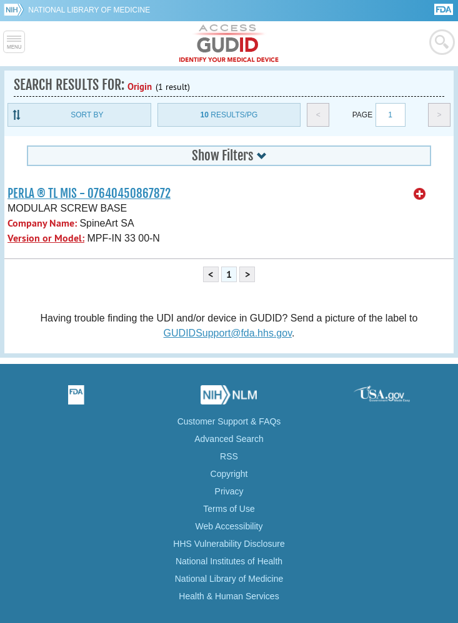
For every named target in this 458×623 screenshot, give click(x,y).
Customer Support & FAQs (229, 421)
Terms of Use (228, 509)
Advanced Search (229, 439)
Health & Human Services (229, 596)
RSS (229, 456)
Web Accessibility (229, 526)
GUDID (229, 43)
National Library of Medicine (89, 10)
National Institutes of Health (229, 561)
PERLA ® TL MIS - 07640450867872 (89, 193)
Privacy (229, 491)
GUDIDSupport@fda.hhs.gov (228, 333)
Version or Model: (45, 238)
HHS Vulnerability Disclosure (228, 544)
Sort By (87, 114)
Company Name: (42, 223)
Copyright (229, 474)
